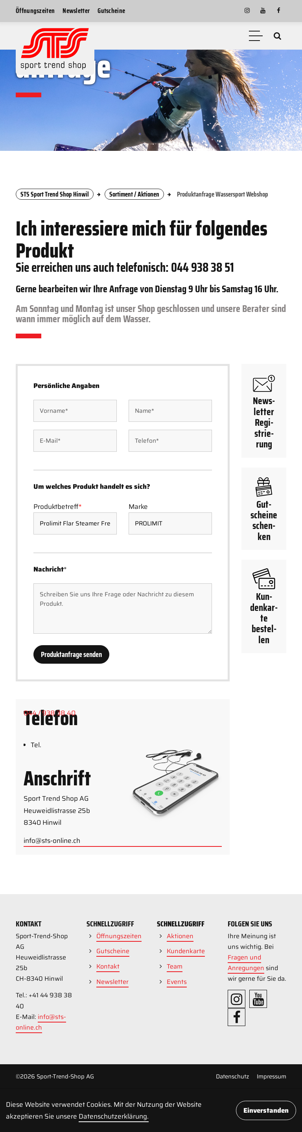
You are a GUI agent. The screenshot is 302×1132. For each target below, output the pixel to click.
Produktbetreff (57, 569)
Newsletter (76, 11)
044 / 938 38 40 (50, 749)
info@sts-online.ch (41, 1022)
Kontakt (108, 966)
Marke (138, 569)
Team (174, 966)
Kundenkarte (186, 951)
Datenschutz (232, 1076)
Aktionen (180, 936)
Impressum (271, 1076)
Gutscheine (111, 11)
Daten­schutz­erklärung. (114, 1116)
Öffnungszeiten (35, 11)
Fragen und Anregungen (246, 962)
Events (177, 982)
